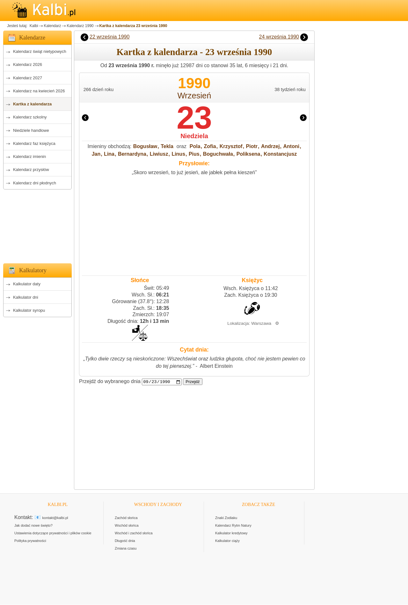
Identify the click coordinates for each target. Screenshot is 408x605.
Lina (109, 154)
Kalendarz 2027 (27, 77)
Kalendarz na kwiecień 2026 (39, 91)
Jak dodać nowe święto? (33, 526)
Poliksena (248, 154)
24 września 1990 (279, 36)
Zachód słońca (126, 518)
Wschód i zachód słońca (134, 533)
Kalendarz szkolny (30, 117)
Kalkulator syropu (29, 310)
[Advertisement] (37, 224)
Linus (178, 154)
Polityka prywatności (30, 541)
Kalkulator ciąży (227, 541)
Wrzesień (194, 95)
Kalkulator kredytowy (231, 533)
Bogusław (145, 146)
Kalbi (33, 26)
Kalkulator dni (25, 297)
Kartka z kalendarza (32, 104)
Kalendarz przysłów (31, 169)
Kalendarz (52, 26)
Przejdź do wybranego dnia (110, 381)
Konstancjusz (280, 154)
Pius (194, 154)
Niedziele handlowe (31, 130)
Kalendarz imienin (29, 156)
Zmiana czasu (125, 549)
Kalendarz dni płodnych (34, 183)
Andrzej (270, 146)
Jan (96, 154)
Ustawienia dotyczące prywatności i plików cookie (52, 533)
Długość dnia (125, 541)
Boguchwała (218, 154)
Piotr (252, 146)
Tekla (167, 146)
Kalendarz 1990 (80, 26)
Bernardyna (132, 154)
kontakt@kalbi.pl (55, 518)
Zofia (210, 146)
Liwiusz (159, 154)
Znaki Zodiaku (226, 518)
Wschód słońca (127, 526)
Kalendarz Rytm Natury (233, 526)
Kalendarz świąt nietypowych (39, 51)
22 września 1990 (109, 36)
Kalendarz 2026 (27, 64)
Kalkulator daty (26, 283)
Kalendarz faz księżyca (34, 143)
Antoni (291, 146)
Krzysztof (231, 146)
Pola (195, 146)
